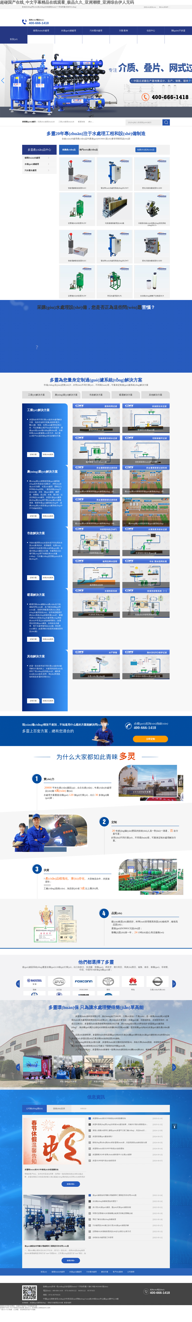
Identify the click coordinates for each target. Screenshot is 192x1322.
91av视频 (9, 1309)
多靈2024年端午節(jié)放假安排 (104, 1161)
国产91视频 (31, 1309)
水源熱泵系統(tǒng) (96, 615)
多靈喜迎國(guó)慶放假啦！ (103, 1136)
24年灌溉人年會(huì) (37, 1069)
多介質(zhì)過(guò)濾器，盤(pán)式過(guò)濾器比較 (112, 1207)
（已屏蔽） (16, 1309)
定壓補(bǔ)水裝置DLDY (77, 208)
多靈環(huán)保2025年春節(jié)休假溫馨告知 (41, 1170)
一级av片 (3, 1309)
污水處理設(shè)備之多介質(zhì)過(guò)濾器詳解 (111, 1225)
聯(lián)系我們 (163, 7)
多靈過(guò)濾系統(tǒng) (38, 1303)
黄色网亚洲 (24, 1309)
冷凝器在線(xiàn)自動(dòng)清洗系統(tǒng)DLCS (152, 209)
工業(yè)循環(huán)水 (66, 122)
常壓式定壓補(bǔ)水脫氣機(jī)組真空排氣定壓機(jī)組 (113, 1213)
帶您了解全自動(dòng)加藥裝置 (104, 1219)
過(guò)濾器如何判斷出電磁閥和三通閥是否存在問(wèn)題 (47, 1246)
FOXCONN (83, 983)
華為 (133, 983)
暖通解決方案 (125, 395)
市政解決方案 (96, 395)
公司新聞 (130, 1272)
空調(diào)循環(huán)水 (46, 122)
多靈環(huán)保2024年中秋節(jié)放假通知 (108, 1148)
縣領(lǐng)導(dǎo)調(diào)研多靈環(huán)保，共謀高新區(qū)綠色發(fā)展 (120, 1142)
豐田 (108, 983)
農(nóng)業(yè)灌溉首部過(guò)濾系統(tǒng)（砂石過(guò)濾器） (97, 491)
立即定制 (150, 739)
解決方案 (104, 1272)
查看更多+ (83, 1108)
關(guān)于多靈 (178, 30)
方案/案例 (123, 30)
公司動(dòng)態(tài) (34, 1108)
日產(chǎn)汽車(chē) (157, 983)
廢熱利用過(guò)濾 (96, 430)
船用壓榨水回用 (96, 585)
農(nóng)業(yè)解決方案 (66, 395)
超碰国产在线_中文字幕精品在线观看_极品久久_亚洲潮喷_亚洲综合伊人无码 (67, 2)
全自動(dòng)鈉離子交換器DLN (152, 281)
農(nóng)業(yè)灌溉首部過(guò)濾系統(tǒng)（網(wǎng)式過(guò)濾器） (97, 523)
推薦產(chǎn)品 (69, 150)
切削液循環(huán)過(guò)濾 (146, 462)
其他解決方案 (155, 395)
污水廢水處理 (96, 30)
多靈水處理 (67, 1303)
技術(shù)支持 (59, 1108)
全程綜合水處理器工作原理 (103, 1237)
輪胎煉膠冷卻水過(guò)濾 (96, 462)
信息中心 (151, 30)
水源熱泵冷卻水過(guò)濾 (146, 553)
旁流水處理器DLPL (114, 281)
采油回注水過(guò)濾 (145, 430)
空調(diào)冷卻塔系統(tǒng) (146, 615)
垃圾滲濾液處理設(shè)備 (114, 208)
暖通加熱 (81, 122)
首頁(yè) (13, 39)
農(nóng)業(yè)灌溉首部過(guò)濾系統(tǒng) (146, 523)
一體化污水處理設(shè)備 (55, 1303)
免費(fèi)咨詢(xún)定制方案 (146, 150)
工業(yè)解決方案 (36, 395)
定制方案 (33, 454)
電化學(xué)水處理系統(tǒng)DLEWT (114, 173)
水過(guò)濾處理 (68, 30)
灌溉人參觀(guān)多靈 (68, 1069)
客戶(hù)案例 (118, 1272)
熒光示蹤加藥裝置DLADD (152, 173)
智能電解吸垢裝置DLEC (77, 173)
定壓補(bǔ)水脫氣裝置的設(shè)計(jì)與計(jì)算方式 (112, 1231)
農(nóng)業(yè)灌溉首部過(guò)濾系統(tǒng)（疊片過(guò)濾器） (147, 491)
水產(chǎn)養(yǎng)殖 (96, 676)
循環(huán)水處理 (41, 30)
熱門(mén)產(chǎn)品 (89, 150)
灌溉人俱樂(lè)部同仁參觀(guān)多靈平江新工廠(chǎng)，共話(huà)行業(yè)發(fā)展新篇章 (120, 1130)
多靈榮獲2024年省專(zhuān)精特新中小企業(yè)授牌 (112, 1155)
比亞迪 (59, 983)
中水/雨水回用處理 (146, 585)
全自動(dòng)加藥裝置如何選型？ (105, 1201)
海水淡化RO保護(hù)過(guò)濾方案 (146, 676)
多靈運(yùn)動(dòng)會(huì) (129, 1069)
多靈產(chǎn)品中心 (39, 149)
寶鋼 (34, 983)
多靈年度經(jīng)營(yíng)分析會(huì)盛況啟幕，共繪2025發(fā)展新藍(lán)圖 (120, 1124)
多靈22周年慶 (98, 1069)
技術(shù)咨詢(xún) (150, 7)
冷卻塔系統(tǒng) (96, 553)
